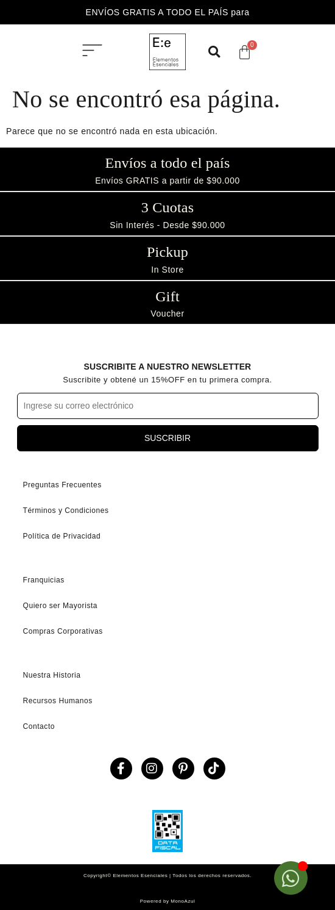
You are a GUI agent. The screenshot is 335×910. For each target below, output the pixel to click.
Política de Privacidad (62, 536)
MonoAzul (183, 901)
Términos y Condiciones (66, 510)
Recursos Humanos (58, 701)
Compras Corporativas (63, 631)
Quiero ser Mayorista (60, 605)
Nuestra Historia (52, 675)
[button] (92, 52)
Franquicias (44, 580)
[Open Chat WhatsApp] (291, 878)
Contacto (39, 726)
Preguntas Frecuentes (62, 485)
